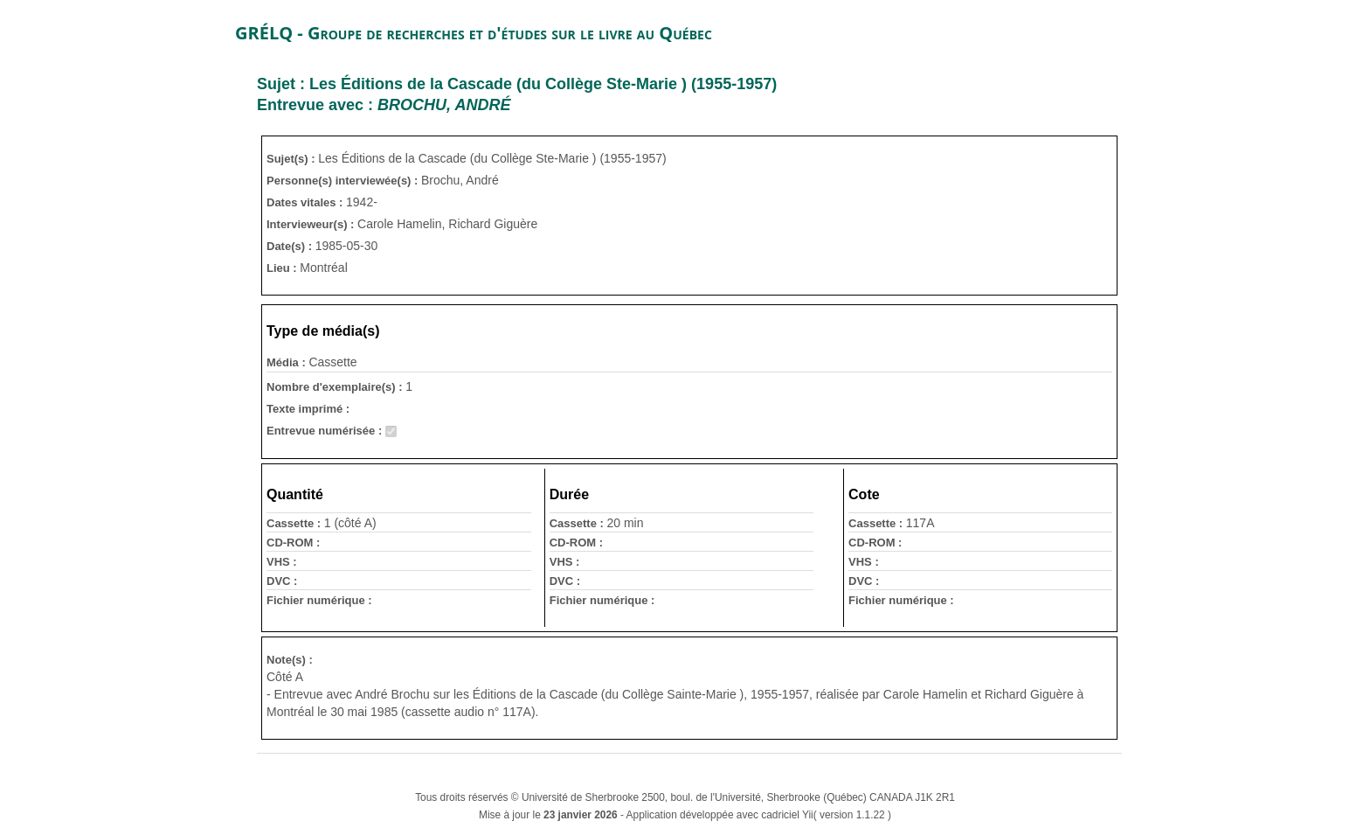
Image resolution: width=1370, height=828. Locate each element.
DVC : (281, 581)
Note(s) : (289, 659)
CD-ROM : (293, 542)
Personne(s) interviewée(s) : (343, 180)
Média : (287, 362)
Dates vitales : (306, 202)
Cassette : (295, 523)
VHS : (281, 561)
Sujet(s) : (292, 158)
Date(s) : (290, 246)
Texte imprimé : (307, 408)
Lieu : (283, 268)
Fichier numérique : (319, 600)
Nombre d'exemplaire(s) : (335, 386)
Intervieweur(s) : (311, 224)
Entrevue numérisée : (325, 430)
